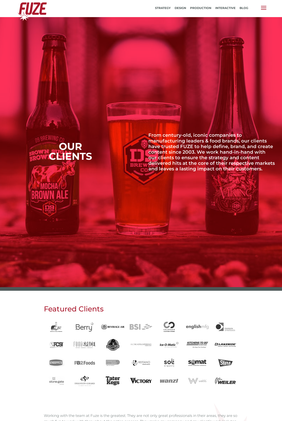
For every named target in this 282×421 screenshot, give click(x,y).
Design (180, 8)
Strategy (163, 8)
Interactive (225, 8)
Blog (244, 8)
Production (200, 8)
